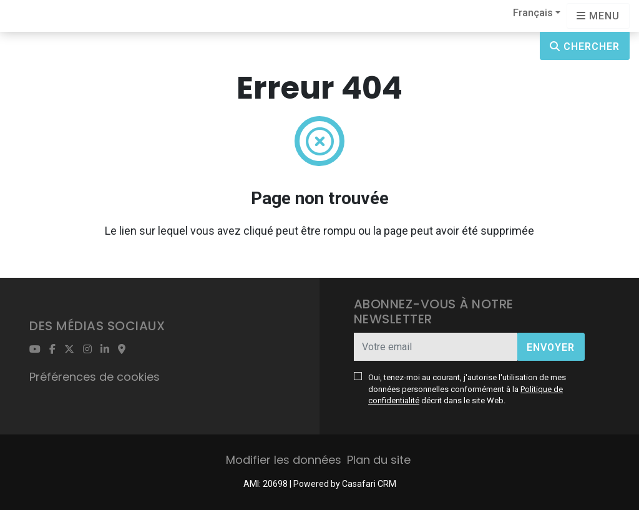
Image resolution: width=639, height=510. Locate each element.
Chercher (585, 46)
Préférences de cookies (94, 377)
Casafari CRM (369, 484)
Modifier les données (283, 460)
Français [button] (533, 13)
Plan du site (379, 460)
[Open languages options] (598, 16)
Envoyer (551, 347)
